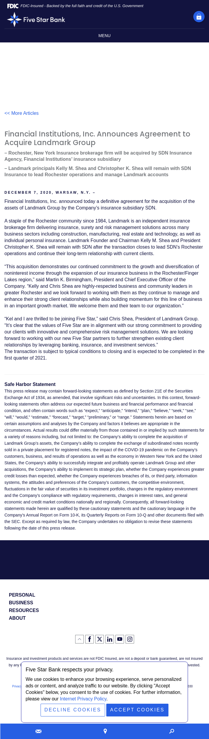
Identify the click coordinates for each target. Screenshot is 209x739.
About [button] (17, 618)
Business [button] (21, 603)
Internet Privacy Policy (83, 698)
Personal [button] (22, 595)
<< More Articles (21, 113)
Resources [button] (24, 610)
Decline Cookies (72, 709)
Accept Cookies (137, 709)
